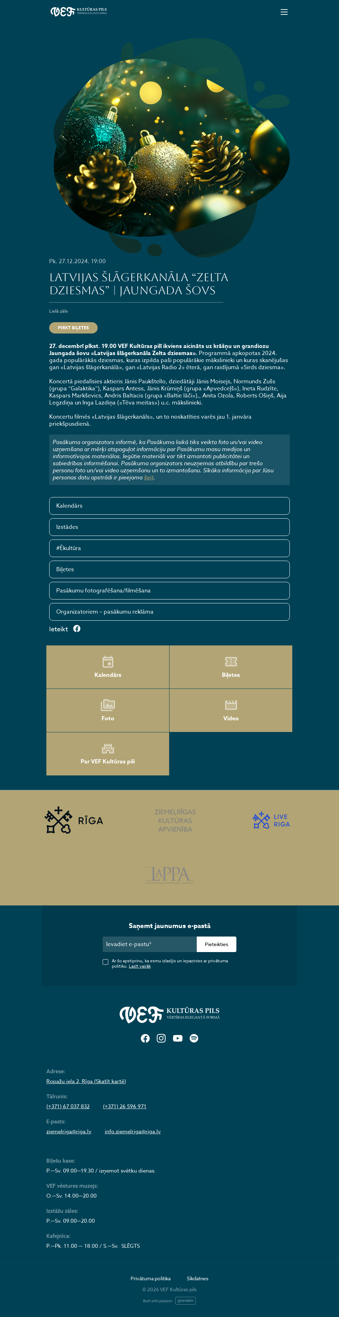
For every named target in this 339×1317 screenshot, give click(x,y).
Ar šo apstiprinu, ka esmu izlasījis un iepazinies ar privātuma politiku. (170, 963)
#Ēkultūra (68, 548)
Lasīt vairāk (140, 966)
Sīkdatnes (197, 1278)
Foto (108, 710)
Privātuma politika (151, 1278)
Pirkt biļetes (73, 328)
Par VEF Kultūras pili (108, 754)
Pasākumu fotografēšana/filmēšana (103, 590)
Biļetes (65, 569)
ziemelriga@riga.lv (68, 1131)
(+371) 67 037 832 (68, 1106)
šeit (149, 477)
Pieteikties (216, 944)
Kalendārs (69, 506)
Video (231, 710)
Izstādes (67, 527)
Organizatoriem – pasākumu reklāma (105, 612)
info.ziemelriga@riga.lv (133, 1131)
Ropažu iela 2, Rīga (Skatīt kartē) (86, 1081)
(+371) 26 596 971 (124, 1106)
